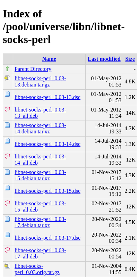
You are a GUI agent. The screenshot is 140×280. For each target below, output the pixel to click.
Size (130, 59)
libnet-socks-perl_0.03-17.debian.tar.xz (40, 222)
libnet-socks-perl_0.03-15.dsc (47, 191)
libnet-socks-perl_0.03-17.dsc (47, 238)
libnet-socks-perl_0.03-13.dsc (47, 97)
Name (49, 59)
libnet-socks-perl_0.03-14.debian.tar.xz (40, 128)
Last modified (104, 59)
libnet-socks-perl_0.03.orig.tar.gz (37, 269)
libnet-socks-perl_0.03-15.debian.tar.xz (40, 175)
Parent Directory (33, 69)
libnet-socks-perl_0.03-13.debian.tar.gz (40, 81)
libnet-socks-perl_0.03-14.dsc (47, 144)
